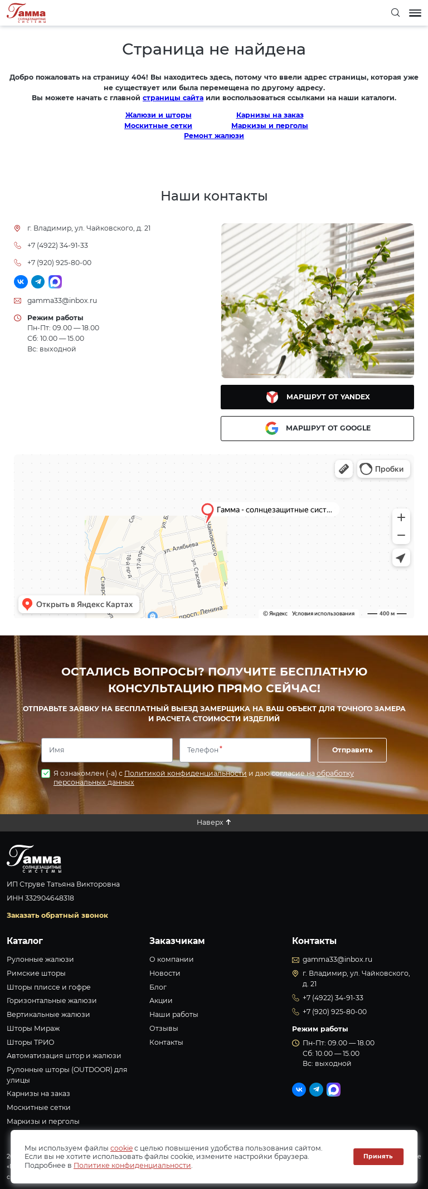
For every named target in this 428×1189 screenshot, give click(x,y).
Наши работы (173, 1014)
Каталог (25, 941)
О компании (171, 959)
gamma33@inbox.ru (62, 300)
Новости (165, 973)
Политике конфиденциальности (132, 1165)
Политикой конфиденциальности (185, 773)
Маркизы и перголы (269, 125)
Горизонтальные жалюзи (52, 1000)
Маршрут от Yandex (317, 397)
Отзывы (163, 1028)
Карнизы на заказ (270, 115)
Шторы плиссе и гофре (49, 987)
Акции (161, 1000)
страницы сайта (173, 98)
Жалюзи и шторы (158, 115)
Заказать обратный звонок (57, 915)
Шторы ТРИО (31, 1042)
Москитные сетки (158, 125)
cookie (121, 1148)
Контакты (166, 1042)
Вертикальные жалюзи (48, 1014)
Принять (378, 1156)
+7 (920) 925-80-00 (59, 262)
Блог (158, 987)
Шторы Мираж (33, 1028)
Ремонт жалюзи (214, 135)
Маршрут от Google (317, 428)
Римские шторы (36, 973)
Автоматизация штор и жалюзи (64, 1055)
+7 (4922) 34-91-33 (57, 245)
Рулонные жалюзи (40, 959)
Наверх (210, 822)
